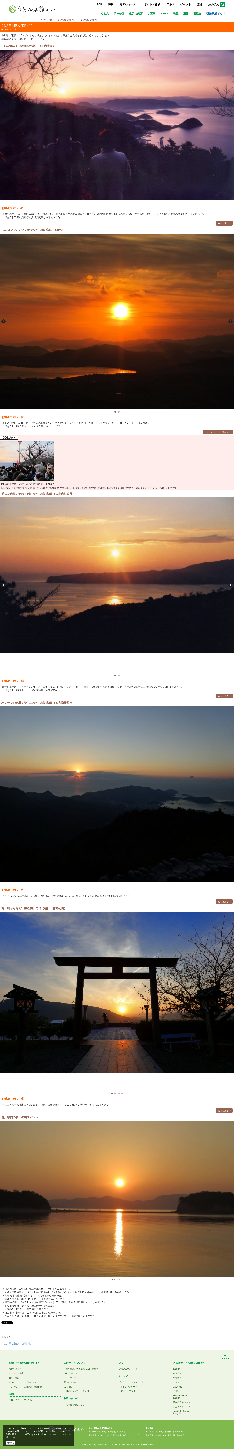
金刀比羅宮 (136, 13)
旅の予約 (213, 4)
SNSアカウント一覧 (127, 1369)
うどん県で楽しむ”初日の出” (16, 1343)
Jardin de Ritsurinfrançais (181, 1412)
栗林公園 (119, 13)
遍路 (186, 13)
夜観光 (197, 13)
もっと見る (224, 223)
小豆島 (151, 13)
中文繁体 (177, 1373)
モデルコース (127, 4)
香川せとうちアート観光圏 (76, 1391)
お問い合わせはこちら (74, 1404)
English (176, 1369)
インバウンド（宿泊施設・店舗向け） (26, 1387)
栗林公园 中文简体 (182, 1402)
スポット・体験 (150, 4)
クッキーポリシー (56, 1434)
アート (164, 13)
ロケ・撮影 (14, 1378)
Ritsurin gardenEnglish (180, 1397)
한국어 (176, 1382)
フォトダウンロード (127, 1386)
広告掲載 (68, 1387)
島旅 (175, 13)
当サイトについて (72, 1373)
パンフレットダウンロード (131, 1382)
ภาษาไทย (177, 1387)
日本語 (176, 1391)
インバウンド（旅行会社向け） (23, 1382)
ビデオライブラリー (127, 1391)
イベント (185, 4)
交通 (199, 4)
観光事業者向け (215, 13)
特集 (110, 4)
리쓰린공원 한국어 (182, 1407)
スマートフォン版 (24, 1400)
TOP (99, 4)
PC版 (11, 1400)
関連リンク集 (70, 1382)
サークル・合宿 (16, 1373)
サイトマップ (70, 1378)
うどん (105, 13)
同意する (10, 1443)
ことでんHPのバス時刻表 (218, 432)
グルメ (170, 4)
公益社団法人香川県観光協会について (81, 1369)
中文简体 (177, 1378)
